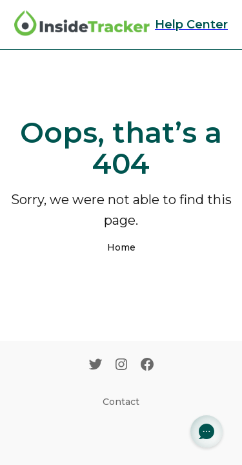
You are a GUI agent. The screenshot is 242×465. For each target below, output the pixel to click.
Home (121, 247)
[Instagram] (121, 365)
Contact (121, 402)
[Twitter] (95, 365)
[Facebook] (147, 365)
